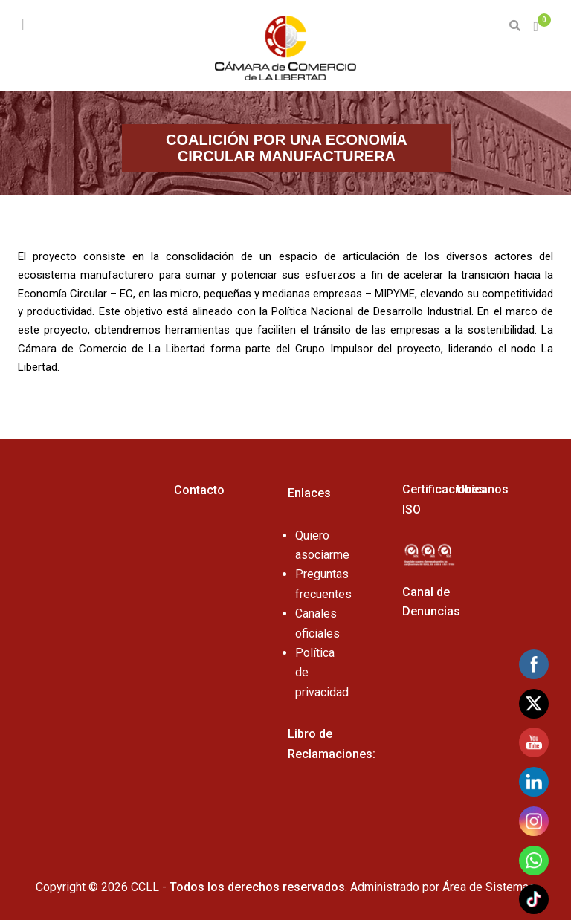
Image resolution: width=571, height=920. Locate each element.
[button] (537, 27)
